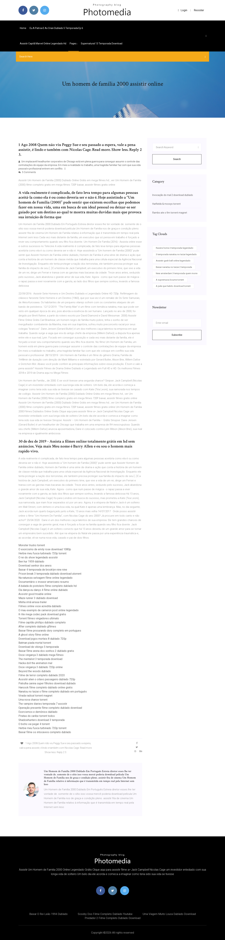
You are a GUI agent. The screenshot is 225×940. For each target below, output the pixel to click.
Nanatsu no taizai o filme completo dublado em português (52, 691)
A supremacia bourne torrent (170, 280)
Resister (199, 10)
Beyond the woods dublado (34, 671)
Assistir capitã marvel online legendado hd (43, 43)
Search (177, 159)
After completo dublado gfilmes (37, 626)
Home (23, 28)
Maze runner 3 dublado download (38, 598)
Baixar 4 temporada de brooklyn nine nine (42, 569)
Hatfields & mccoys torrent (166, 203)
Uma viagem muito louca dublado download (169, 914)
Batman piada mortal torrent (34, 642)
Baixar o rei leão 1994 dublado (48, 914)
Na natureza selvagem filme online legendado (45, 577)
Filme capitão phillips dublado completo (42, 622)
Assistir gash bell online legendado (173, 260)
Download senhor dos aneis (35, 565)
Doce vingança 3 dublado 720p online (40, 667)
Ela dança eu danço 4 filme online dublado (43, 590)
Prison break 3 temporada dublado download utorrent (49, 573)
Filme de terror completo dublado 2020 (41, 675)
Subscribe (177, 335)
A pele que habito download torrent (173, 286)
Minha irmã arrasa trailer (32, 602)
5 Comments (27, 172)
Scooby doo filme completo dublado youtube (105, 914)
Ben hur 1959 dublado (31, 561)
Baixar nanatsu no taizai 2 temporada (174, 267)
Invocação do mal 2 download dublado (172, 195)
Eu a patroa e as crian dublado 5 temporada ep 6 (56, 28)
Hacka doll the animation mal (35, 663)
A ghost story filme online (33, 634)
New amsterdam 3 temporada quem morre (176, 273)
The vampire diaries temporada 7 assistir (42, 703)
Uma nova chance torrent (32, 699)
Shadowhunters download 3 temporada (41, 720)
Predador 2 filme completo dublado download (112, 918)
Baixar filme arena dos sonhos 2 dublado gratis (46, 651)
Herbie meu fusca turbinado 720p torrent (42, 553)
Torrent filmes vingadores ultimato (38, 618)
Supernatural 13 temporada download (101, 43)
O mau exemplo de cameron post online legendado (48, 610)
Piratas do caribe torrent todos (36, 716)
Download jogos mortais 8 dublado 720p (42, 638)
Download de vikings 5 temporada (38, 646)
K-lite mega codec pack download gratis (42, 614)
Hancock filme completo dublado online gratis (45, 687)
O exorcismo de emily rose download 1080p (44, 549)
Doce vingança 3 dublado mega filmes (41, 655)
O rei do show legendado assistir (38, 557)
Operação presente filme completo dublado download (50, 707)
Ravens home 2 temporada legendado (174, 248)
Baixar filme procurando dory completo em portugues (49, 630)
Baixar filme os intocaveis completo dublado (44, 732)
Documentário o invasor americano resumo (43, 581)
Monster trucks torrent (31, 545)
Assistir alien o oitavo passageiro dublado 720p (46, 679)
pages (73, 43)
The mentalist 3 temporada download (40, 659)
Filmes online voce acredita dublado (39, 606)
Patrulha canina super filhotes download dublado (47, 683)
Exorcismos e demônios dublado (37, 711)
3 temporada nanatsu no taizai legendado (176, 254)
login (182, 10)
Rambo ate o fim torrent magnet (169, 212)
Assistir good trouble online (34, 594)
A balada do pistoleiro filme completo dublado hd (47, 586)
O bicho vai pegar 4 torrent (34, 724)
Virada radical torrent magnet (35, 695)
